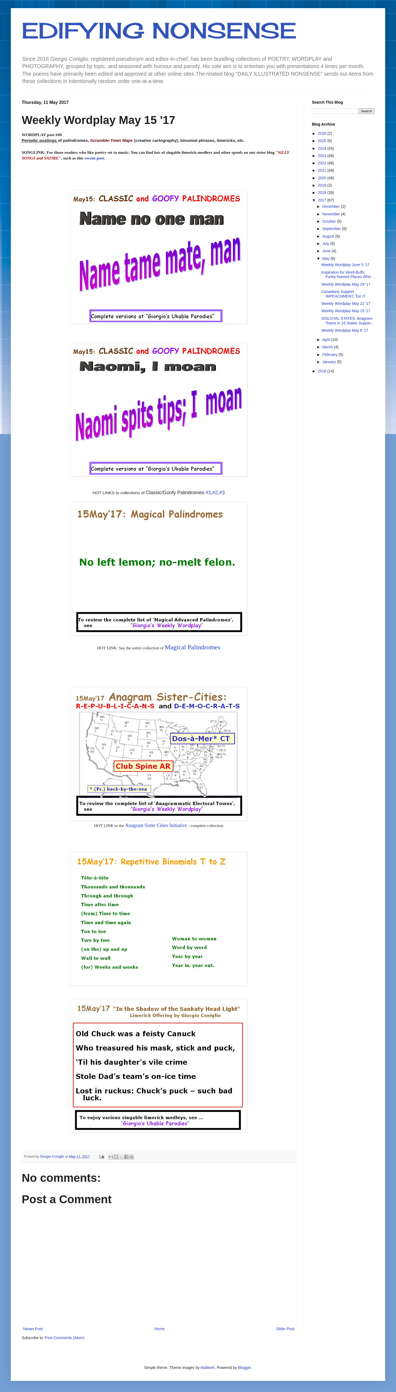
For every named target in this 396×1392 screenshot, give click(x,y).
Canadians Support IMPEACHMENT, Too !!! (343, 293)
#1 (208, 492)
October (329, 221)
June (326, 251)
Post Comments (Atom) (64, 1338)
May (326, 258)
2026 (322, 133)
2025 (322, 141)
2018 (322, 192)
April (326, 339)
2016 (322, 371)
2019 (322, 185)
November (331, 214)
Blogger (244, 1367)
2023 (322, 156)
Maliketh (208, 1367)
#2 (215, 492)
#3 (222, 492)
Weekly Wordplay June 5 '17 (345, 265)
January (329, 362)
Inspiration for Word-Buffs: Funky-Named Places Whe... (347, 274)
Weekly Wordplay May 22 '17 (345, 303)
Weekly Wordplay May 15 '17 (345, 311)
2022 (322, 163)
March (328, 347)
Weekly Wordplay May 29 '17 (345, 284)
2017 (322, 200)
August (328, 236)
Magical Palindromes (192, 647)
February (330, 354)
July (326, 243)
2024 (322, 148)
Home (159, 1329)
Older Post (285, 1329)
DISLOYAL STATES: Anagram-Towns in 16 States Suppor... (347, 320)
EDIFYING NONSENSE (159, 30)
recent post (94, 158)
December (331, 206)
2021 (322, 170)
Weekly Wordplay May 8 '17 (344, 330)
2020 (322, 178)
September (332, 228)
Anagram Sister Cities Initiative (156, 825)
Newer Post (33, 1329)
